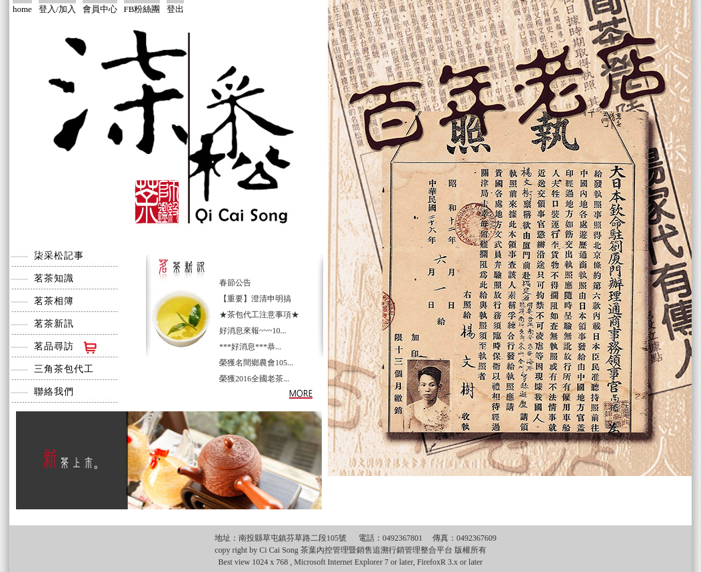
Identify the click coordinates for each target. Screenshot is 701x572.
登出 (175, 8)
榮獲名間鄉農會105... (256, 362)
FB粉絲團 (142, 8)
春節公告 (235, 282)
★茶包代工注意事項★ (259, 314)
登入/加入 (57, 8)
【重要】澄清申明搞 (255, 298)
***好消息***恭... (250, 346)
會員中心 (100, 8)
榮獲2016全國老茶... (254, 378)
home (22, 8)
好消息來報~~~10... (252, 330)
